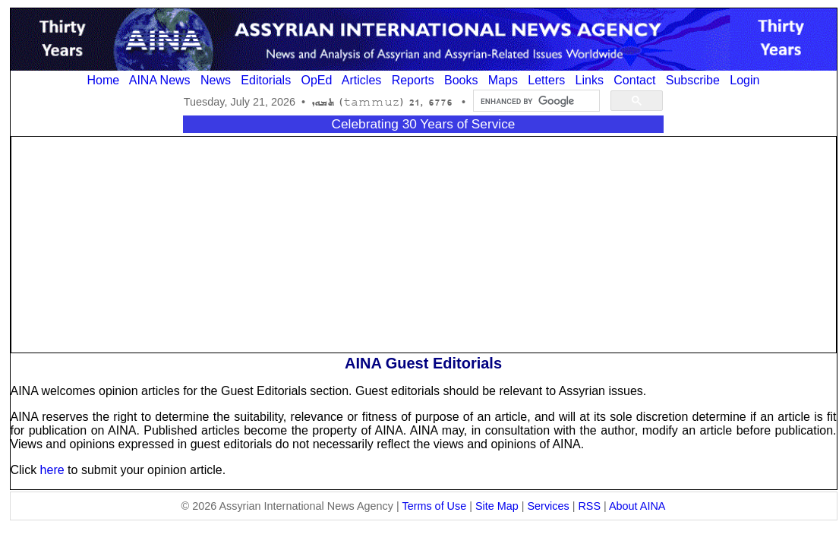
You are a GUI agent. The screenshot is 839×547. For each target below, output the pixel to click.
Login (744, 80)
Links (590, 80)
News (215, 80)
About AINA (637, 506)
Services (548, 506)
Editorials (266, 80)
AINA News (160, 80)
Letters (546, 80)
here (52, 469)
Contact (634, 80)
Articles (361, 80)
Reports (413, 80)
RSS (589, 506)
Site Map (497, 506)
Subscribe (693, 80)
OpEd (316, 80)
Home (103, 80)
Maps (503, 80)
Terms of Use (434, 506)
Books (461, 80)
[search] (535, 101)
